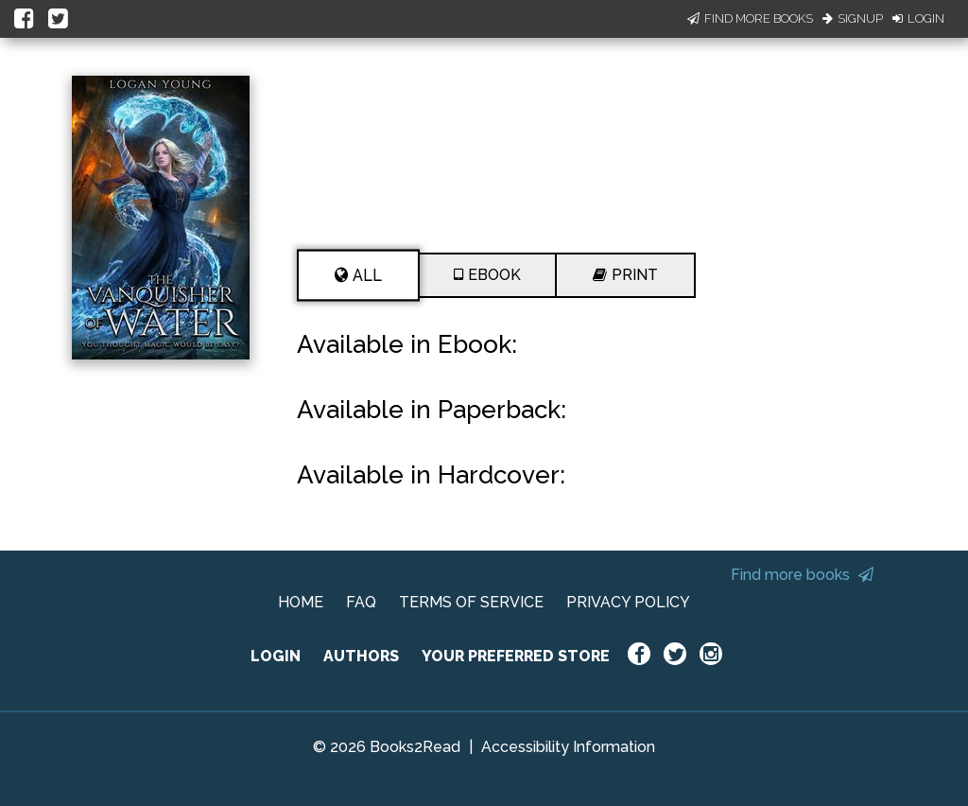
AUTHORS (361, 656)
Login (918, 18)
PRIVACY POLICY (628, 602)
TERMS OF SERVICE (471, 602)
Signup (852, 18)
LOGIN (276, 656)
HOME (300, 602)
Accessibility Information (568, 747)
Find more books (802, 575)
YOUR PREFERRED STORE (516, 656)
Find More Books (750, 18)
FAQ (361, 602)
